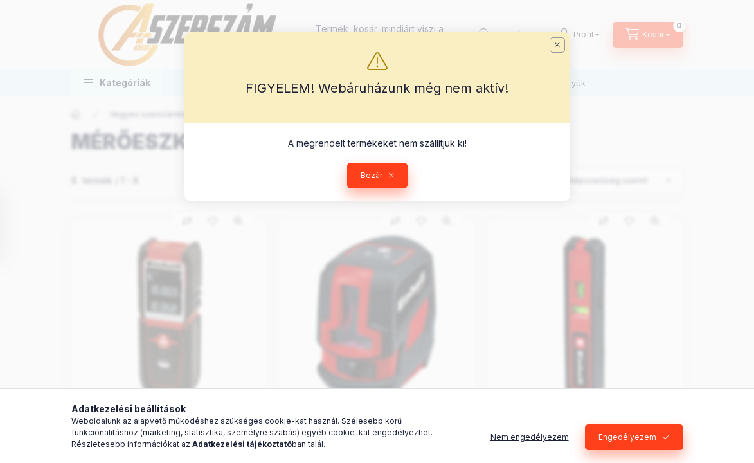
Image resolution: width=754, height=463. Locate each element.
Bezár (371, 175)
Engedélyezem (627, 437)
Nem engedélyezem (529, 437)
